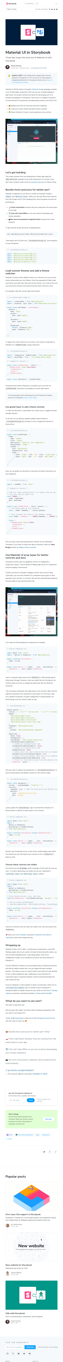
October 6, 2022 (40, 1073)
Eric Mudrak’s (22, 935)
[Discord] (52, 9)
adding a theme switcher (27, 547)
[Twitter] (54, 9)
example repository (38, 182)
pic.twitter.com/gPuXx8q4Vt (21, 1070)
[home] (11, 3)
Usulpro (38, 993)
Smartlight (48, 993)
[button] (44, 1152)
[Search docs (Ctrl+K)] (31, 3)
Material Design (37, 89)
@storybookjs (18, 1018)
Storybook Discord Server (46, 1018)
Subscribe (30, 1347)
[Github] (49, 9)
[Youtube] (56, 9)
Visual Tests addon (30, 398)
